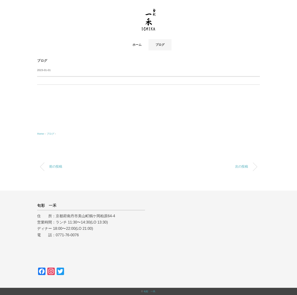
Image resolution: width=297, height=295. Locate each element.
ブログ (160, 44)
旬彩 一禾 (149, 291)
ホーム (137, 44)
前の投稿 (55, 166)
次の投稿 (241, 166)
